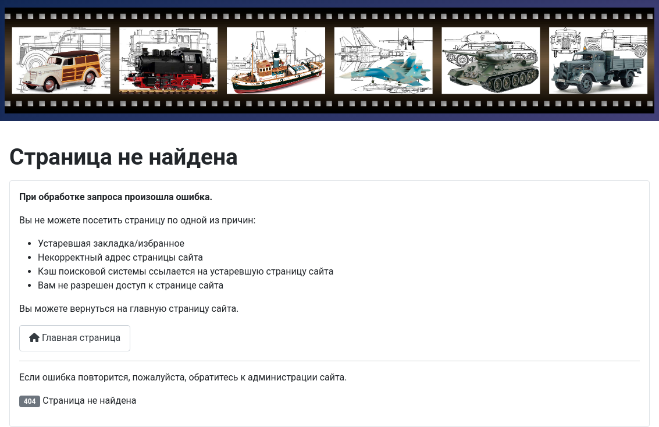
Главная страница (74, 337)
